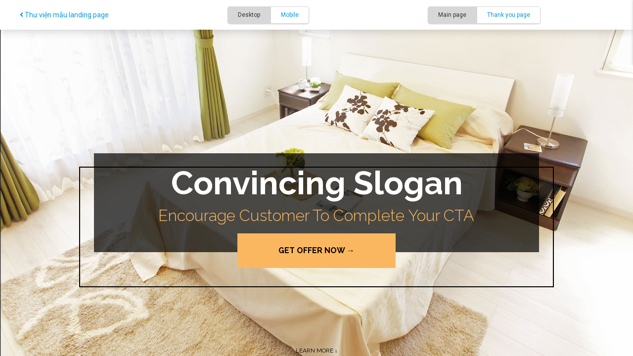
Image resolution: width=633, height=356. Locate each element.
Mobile (290, 14)
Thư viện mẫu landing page (64, 15)
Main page (452, 14)
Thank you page (508, 14)
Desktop (249, 14)
